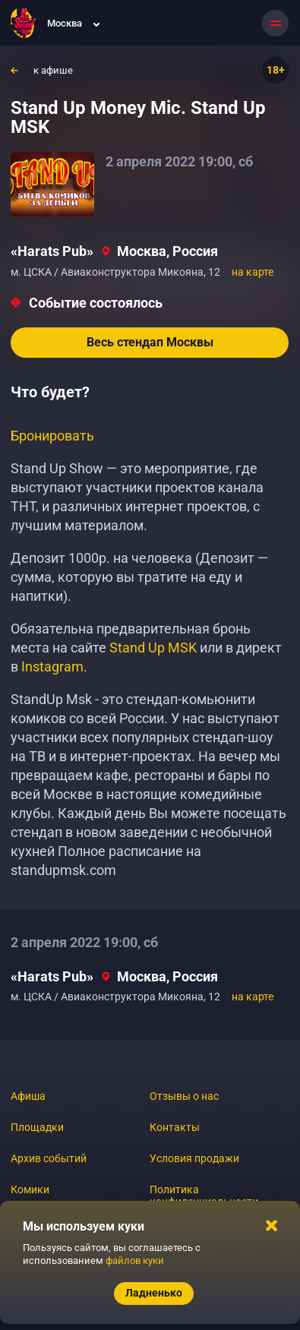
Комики (30, 1189)
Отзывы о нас (184, 1096)
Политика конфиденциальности (204, 1195)
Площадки (37, 1127)
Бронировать (52, 436)
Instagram (52, 666)
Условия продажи (194, 1158)
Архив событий (49, 1158)
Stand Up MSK (153, 648)
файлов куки (135, 1260)
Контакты (175, 1127)
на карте (252, 272)
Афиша (28, 1096)
